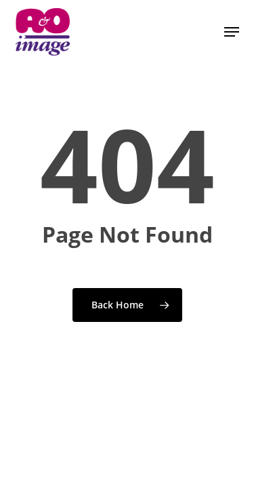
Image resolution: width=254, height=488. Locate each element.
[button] (231, 32)
